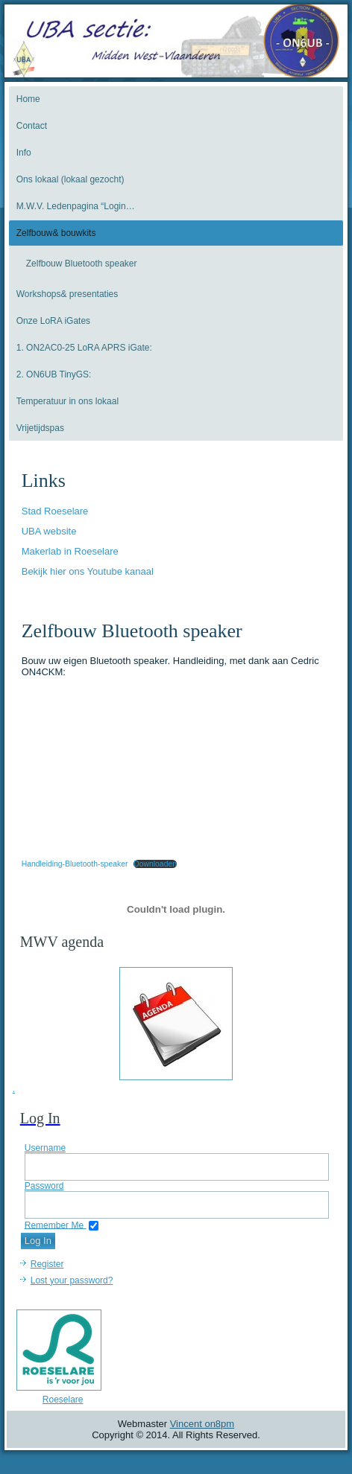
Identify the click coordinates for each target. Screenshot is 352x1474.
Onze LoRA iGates (53, 321)
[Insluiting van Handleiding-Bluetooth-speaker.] (176, 909)
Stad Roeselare (55, 511)
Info (23, 152)
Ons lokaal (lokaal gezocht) (70, 179)
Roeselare (63, 1399)
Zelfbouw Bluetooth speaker (81, 263)
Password (44, 1186)
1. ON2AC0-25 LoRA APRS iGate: (84, 347)
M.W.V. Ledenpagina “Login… (75, 206)
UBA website (49, 531)
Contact (31, 126)
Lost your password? (72, 1280)
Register (47, 1264)
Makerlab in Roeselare (70, 551)
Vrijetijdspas (40, 428)
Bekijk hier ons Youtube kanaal (88, 571)
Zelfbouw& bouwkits (56, 233)
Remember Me (54, 1224)
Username (45, 1148)
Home (28, 99)
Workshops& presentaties (67, 294)
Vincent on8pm (202, 1423)
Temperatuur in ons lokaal (67, 401)
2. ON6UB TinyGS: (54, 374)
